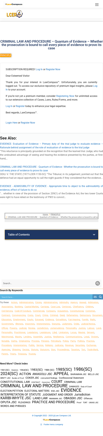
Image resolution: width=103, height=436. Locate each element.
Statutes (56, 324)
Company (50, 311)
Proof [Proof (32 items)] (79, 403)
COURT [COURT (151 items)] (57, 381)
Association (7, 306)
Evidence (49, 319)
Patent (5, 354)
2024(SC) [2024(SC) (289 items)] (9, 373)
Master (81, 332)
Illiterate (19, 324)
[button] (94, 234)
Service (39, 345)
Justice (81, 328)
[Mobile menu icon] (97, 5)
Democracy (85, 315)
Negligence (58, 336)
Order (76, 324)
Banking (19, 306)
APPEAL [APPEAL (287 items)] (61, 373)
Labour (90, 328)
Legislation (32, 332)
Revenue (69, 345)
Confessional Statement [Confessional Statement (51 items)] (71, 378)
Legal (86, 336)
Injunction (30, 324)
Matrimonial (7, 336)
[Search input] (46, 297)
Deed (62, 315)
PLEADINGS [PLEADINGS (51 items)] (24, 402)
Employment (19, 319)
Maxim (18, 336)
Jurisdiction (42, 328)
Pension (45, 341)
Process (35, 341)
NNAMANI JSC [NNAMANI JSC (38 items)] (55, 398)
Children (89, 306)
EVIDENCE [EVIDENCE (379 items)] (71, 390)
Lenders (27, 336)
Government (7, 324)
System (94, 336)
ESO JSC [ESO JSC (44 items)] (55, 391)
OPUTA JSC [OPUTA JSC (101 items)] (8, 402)
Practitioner (19, 332)
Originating (24, 341)
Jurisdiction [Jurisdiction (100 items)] (82, 394)
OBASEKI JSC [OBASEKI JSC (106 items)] (73, 398)
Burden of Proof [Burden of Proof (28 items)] (18, 378)
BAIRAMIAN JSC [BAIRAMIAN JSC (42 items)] (78, 374)
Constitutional (76, 311)
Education (6, 319)
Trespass (22, 354)
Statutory (44, 349)
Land (98, 328)
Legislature (45, 332)
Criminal (54, 315)
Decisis (25, 349)
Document (97, 315)
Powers (13, 328)
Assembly (37, 336)
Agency (73, 302)
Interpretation (43, 324)
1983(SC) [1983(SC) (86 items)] (36, 369)
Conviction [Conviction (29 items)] (46, 382)
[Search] (97, 283)
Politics (80, 341)
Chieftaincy (78, 306)
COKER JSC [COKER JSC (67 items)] (32, 377)
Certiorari (66, 306)
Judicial (22, 328)
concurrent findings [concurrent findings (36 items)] (49, 378)
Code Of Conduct (23, 311)
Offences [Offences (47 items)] (88, 398)
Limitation (63, 332)
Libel (54, 332)
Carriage (45, 306)
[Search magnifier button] (100, 296)
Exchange (91, 345)
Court (37, 315)
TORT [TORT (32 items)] (85, 403)
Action (14, 302)
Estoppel (39, 319)
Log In (39, 69)
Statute (34, 349)
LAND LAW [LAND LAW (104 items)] (40, 398)
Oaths (14, 341)
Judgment (67, 324)
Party (72, 341)
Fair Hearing (74, 319)
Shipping (16, 349)
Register (20, 106)
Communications (74, 336)
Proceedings (63, 349)
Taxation (75, 349)
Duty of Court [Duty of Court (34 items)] (86, 387)
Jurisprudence (57, 328)
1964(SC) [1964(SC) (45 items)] (24, 370)
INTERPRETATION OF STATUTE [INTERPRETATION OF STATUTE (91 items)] (20, 394)
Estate (38, 302)
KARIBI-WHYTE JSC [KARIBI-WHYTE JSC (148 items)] (15, 398)
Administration (26, 302)
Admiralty (63, 302)
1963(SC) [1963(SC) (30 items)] (14, 370)
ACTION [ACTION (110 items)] (25, 374)
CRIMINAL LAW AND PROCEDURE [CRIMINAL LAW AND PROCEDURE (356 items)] (34, 385)
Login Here (11, 122)
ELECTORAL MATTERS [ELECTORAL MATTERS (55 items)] (37, 391)
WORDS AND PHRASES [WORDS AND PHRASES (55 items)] (13, 406)
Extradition (61, 319)
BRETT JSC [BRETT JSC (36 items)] (5, 378)
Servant (90, 332)
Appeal (82, 302)
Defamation (72, 315)
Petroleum (56, 341)
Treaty (13, 354)
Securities (80, 345)
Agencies (6, 349)
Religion (49, 345)
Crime (45, 315)
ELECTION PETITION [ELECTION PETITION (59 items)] (11, 390)
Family (85, 319)
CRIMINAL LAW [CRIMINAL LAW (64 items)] (73, 382)
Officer (5, 328)
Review (31, 328)
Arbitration (93, 302)
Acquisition (62, 311)
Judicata (59, 345)
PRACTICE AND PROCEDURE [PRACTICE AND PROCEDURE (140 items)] (53, 402)
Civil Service (7, 311)
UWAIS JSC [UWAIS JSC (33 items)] (93, 403)
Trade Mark (92, 349)
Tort (83, 349)
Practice (90, 341)
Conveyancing (19, 315)
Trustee (32, 354)
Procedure (6, 345)
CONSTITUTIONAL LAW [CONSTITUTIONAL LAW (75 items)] (15, 381)
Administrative (50, 302)
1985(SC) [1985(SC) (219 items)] (64, 369)
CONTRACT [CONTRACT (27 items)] (35, 382)
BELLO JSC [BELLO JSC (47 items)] (93, 374)
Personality (71, 328)
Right (92, 319)
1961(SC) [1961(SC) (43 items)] (5, 370)
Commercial (38, 311)
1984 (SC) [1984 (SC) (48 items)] (49, 370)
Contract (6, 315)
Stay (53, 349)
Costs (30, 315)
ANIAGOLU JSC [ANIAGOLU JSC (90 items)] (42, 374)
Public (31, 345)
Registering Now (65, 96)
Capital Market (32, 306)
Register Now (53, 69)
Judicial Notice (88, 324)
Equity (30, 319)
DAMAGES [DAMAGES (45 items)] (74, 386)
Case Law (55, 306)
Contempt (90, 311)
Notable (5, 341)
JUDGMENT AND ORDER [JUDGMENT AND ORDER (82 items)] (57, 394)
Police (65, 341)
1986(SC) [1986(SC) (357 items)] (82, 369)
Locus (73, 332)
